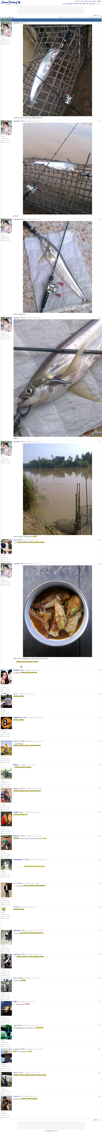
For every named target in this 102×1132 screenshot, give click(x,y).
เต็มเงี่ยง (15, 765)
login (63, 3)
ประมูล (90, 1)
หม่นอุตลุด (16, 670)
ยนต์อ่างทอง (16, 930)
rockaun (15, 1025)
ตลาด (94, 1)
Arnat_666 (16, 1096)
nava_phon (16, 1049)
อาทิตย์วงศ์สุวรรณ (18, 859)
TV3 (14, 883)
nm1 (14, 693)
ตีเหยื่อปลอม (10, 17)
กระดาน (83, 1)
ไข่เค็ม (15, 1001)
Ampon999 (16, 22)
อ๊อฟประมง (16, 836)
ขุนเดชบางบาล (17, 717)
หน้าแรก (77, 1)
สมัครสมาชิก (69, 3)
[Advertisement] (51, 1125)
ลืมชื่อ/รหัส (85, 3)
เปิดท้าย (99, 1)
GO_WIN (15, 907)
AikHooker (16, 788)
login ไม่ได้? (92, 3)
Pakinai (15, 540)
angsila (15, 1072)
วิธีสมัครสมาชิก (77, 3)
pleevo (14, 978)
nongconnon (16, 954)
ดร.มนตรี (15, 812)
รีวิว (87, 1)
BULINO (15, 741)
